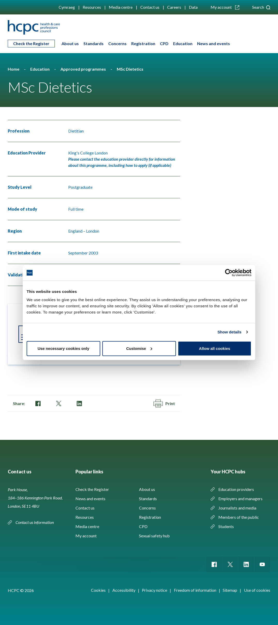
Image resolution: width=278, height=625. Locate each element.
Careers (174, 7)
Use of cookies (257, 590)
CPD (164, 43)
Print (164, 403)
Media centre (121, 7)
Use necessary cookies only (63, 348)
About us (70, 43)
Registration (143, 43)
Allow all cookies (214, 348)
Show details (230, 332)
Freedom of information (195, 590)
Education (182, 43)
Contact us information (35, 522)
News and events (213, 43)
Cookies (98, 590)
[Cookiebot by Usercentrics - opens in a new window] (228, 273)
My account (225, 7)
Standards (93, 43)
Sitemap (230, 590)
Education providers (236, 489)
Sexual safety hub (154, 535)
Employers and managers (240, 498)
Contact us (149, 7)
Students (226, 526)
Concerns (117, 43)
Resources (92, 7)
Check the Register (31, 43)
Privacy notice (154, 590)
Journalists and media (237, 507)
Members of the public (238, 517)
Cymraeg (67, 7)
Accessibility (123, 590)
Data (193, 7)
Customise (139, 348)
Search (261, 7)
